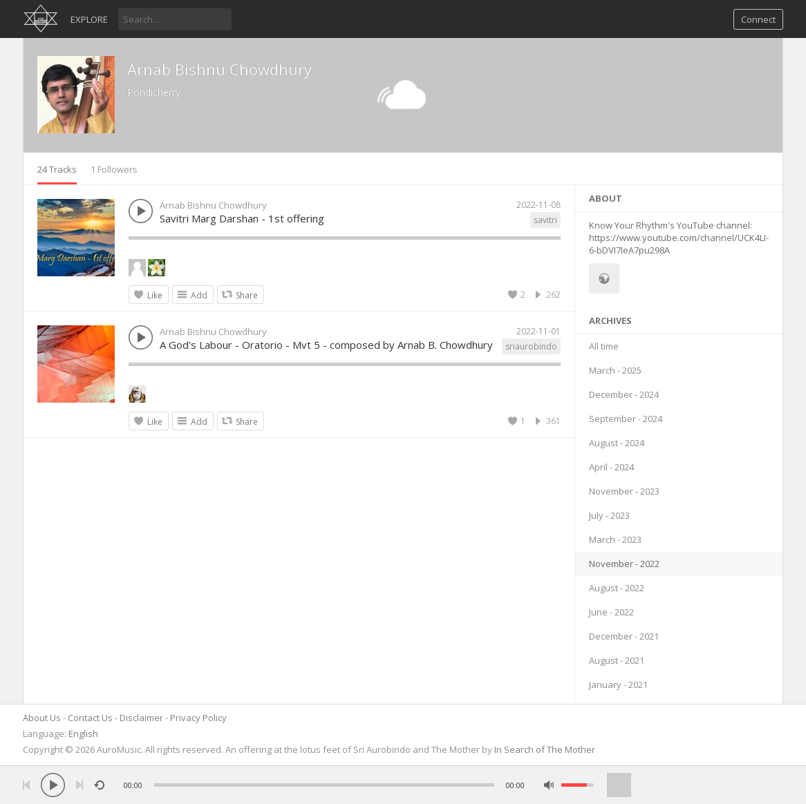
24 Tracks (57, 169)
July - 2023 (609, 515)
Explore (89, 19)
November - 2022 (624, 563)
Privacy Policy (198, 717)
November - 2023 (624, 491)
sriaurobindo (531, 346)
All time (604, 346)
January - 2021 (618, 684)
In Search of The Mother (544, 749)
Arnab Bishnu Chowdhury (219, 69)
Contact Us (90, 717)
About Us (42, 717)
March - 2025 (615, 370)
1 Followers (114, 169)
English (83, 733)
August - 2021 (616, 660)
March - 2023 (615, 539)
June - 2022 (611, 612)
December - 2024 (624, 394)
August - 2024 (616, 443)
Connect (758, 19)
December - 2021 (624, 636)
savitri (545, 220)
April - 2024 (611, 467)
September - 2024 (625, 418)
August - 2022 (616, 588)
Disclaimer (141, 717)
